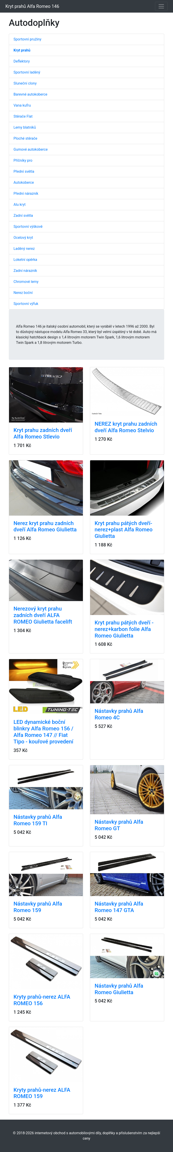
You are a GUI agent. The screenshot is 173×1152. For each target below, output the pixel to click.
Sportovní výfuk (26, 304)
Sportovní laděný (27, 72)
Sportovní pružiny (27, 39)
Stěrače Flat (23, 116)
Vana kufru (22, 105)
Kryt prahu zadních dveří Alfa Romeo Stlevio (43, 433)
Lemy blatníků (25, 127)
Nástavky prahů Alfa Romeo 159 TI (38, 820)
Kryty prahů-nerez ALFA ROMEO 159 (42, 1093)
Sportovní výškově (28, 226)
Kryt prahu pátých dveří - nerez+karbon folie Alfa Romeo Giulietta (124, 629)
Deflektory (22, 61)
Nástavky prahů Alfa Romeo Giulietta (119, 989)
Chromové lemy (26, 282)
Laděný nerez (24, 248)
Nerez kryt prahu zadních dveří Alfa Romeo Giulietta (45, 526)
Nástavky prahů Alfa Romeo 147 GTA (119, 907)
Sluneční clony (25, 83)
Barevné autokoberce (30, 94)
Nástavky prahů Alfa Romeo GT (119, 825)
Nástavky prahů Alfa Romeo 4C (119, 714)
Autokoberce (24, 182)
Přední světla (24, 171)
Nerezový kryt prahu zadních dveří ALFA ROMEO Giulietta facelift (43, 615)
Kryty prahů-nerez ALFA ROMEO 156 (42, 1000)
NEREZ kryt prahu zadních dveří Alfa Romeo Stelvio (126, 427)
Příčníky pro (23, 160)
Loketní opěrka (25, 259)
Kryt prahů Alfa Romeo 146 (32, 6)
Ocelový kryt (23, 237)
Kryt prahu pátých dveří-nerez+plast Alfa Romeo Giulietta (124, 529)
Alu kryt (20, 204)
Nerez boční (23, 293)
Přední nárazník (26, 193)
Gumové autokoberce (31, 149)
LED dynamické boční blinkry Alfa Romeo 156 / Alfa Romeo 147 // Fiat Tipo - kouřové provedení (43, 732)
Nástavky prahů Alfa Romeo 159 (38, 907)
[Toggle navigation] (161, 6)
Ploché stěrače (25, 138)
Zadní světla (23, 215)
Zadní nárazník (25, 270)
